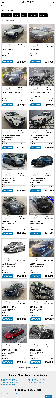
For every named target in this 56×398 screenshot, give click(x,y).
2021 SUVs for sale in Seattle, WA (36, 382)
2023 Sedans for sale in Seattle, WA (36, 380)
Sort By (43, 15)
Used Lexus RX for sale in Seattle (9, 393)
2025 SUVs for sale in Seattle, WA (9, 379)
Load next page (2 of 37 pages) (28, 368)
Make (16, 15)
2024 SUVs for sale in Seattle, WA (36, 379)
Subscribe (52, 5)
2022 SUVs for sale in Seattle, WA (9, 382)
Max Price (33, 15)
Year (24, 15)
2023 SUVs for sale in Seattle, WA (9, 380)
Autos (3, 6)
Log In (47, 5)
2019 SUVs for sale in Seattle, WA (9, 384)
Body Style (7, 15)
